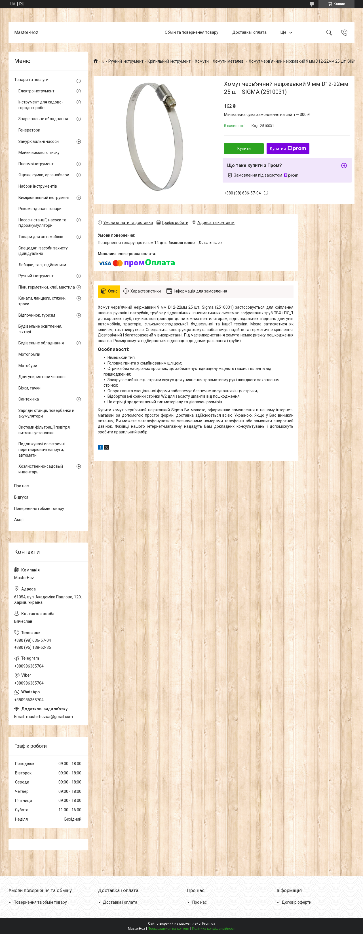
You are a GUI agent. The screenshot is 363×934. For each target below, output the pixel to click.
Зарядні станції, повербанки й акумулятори (46, 413)
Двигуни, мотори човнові (42, 376)
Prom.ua (208, 923)
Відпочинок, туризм (36, 315)
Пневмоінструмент (36, 164)
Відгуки (21, 497)
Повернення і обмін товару (39, 508)
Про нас (21, 486)
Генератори (29, 130)
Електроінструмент (36, 91)
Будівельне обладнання (41, 343)
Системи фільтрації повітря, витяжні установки (44, 430)
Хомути (202, 61)
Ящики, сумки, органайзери (43, 175)
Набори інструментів (37, 186)
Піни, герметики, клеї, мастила (46, 287)
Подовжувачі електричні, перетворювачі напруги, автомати (42, 449)
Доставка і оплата (249, 32)
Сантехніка (28, 399)
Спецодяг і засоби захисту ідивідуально (43, 251)
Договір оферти (296, 902)
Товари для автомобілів (40, 236)
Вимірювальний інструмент (44, 197)
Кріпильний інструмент (169, 61)
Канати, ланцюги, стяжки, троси (42, 301)
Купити (244, 148)
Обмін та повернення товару (191, 32)
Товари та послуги (31, 79)
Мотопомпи (29, 354)
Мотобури (27, 365)
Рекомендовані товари (40, 208)
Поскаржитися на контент (168, 929)
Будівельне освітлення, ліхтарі (40, 329)
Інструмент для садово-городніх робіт (40, 105)
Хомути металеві (228, 61)
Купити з (288, 148)
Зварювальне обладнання (43, 119)
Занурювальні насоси (38, 141)
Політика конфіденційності (213, 929)
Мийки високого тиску (39, 152)
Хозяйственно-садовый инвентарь (40, 469)
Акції (19, 519)
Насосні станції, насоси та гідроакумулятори (42, 223)
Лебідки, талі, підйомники (42, 264)
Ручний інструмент (125, 61)
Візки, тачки (29, 388)
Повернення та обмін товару (40, 902)
